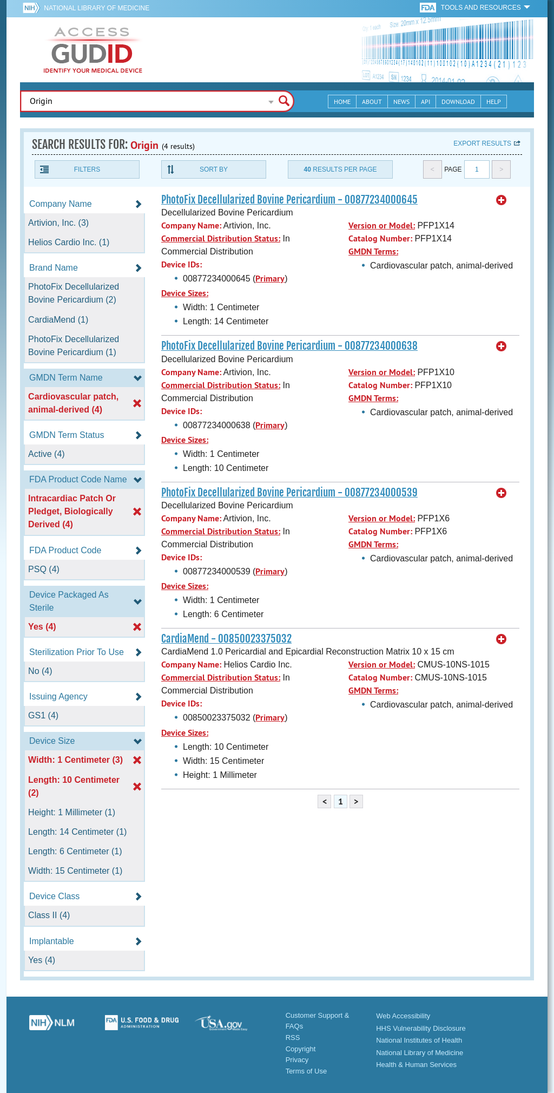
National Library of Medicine (96, 8)
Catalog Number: (380, 238)
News (401, 101)
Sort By (214, 169)
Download (458, 101)
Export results (482, 143)
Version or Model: (381, 225)
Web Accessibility (403, 1016)
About (372, 101)
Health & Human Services (416, 1065)
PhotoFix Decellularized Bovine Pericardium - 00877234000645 (289, 199)
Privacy (297, 1060)
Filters (87, 169)
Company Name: (191, 225)
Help (493, 101)
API (425, 101)
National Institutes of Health (419, 1040)
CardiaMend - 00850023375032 (226, 638)
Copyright (301, 1049)
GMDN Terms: (373, 251)
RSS (293, 1037)
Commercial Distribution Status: (220, 238)
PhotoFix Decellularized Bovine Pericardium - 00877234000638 (289, 345)
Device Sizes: (184, 293)
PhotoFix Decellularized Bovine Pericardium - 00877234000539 (289, 492)
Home (342, 101)
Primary (270, 278)
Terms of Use (306, 1071)
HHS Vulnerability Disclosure (421, 1028)
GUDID (93, 49)
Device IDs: (181, 264)
